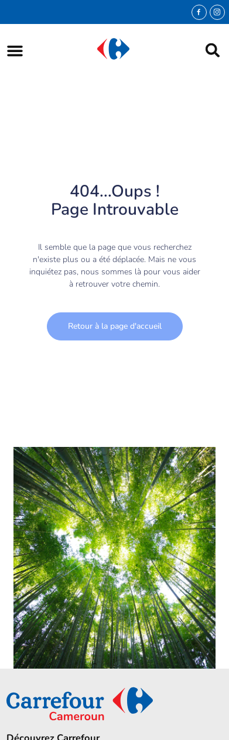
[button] (14, 50)
